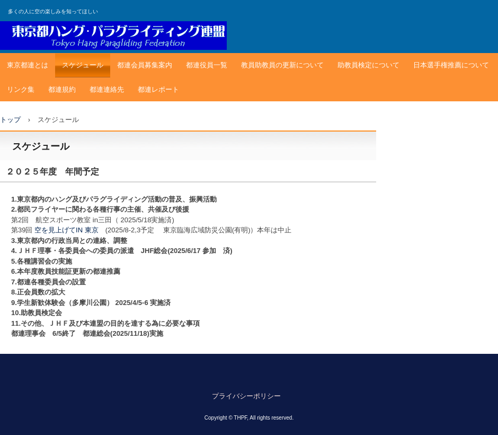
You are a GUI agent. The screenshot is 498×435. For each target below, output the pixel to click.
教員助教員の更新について (282, 65)
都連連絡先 (107, 89)
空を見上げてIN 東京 (66, 230)
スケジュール (82, 65)
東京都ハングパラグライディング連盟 (113, 35)
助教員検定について (368, 65)
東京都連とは (27, 65)
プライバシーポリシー (246, 396)
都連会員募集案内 (144, 65)
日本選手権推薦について (451, 65)
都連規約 (62, 89)
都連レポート (158, 89)
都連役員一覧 (206, 65)
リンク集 (20, 89)
